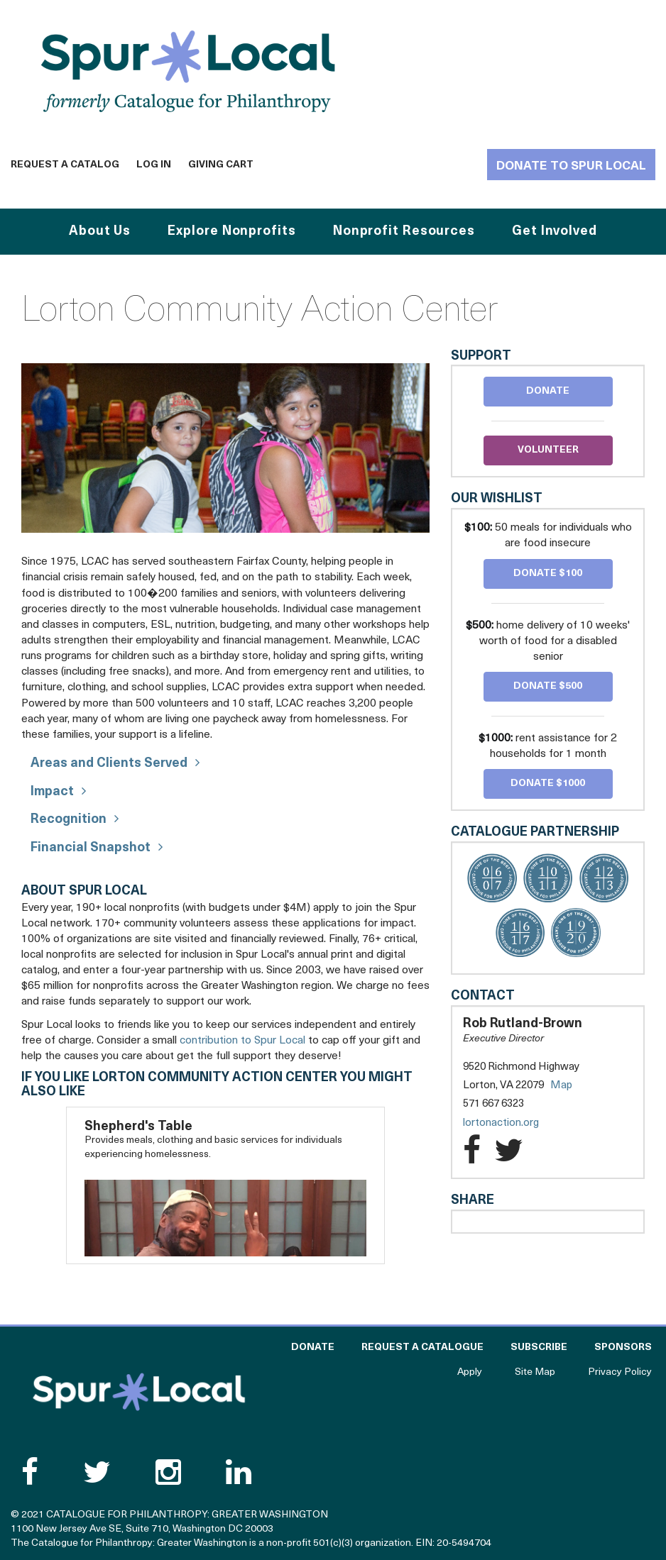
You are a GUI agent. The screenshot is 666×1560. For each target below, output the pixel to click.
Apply (469, 1372)
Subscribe (539, 1347)
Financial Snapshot (91, 848)
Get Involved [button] (554, 231)
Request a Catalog (65, 165)
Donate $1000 (548, 783)
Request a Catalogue (422, 1347)
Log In (153, 165)
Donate (547, 391)
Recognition (69, 819)
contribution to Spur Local (242, 1040)
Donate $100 (547, 573)
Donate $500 (547, 686)
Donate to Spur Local (571, 166)
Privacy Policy (620, 1372)
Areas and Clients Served (109, 763)
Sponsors (623, 1347)
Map (561, 1085)
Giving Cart (220, 165)
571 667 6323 (493, 1104)
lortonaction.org (515, 1123)
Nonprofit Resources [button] (404, 231)
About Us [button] (100, 231)
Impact (52, 792)
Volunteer (548, 450)
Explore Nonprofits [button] (231, 231)
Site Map (535, 1372)
